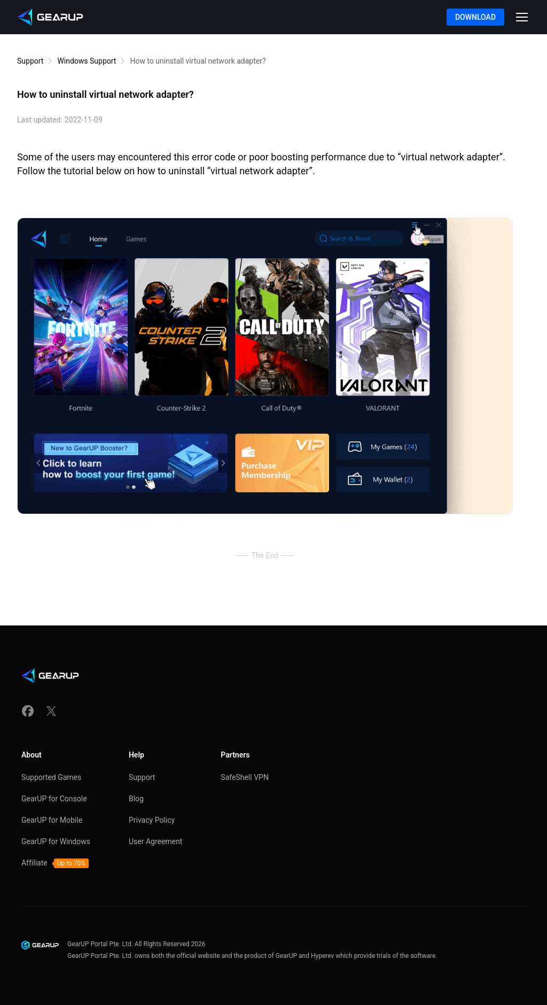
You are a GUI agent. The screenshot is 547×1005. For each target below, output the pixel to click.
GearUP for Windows (55, 841)
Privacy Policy (152, 820)
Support (30, 61)
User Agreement (155, 841)
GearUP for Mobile (51, 820)
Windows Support (86, 61)
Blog (136, 798)
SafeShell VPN (245, 777)
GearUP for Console (54, 798)
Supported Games (51, 777)
